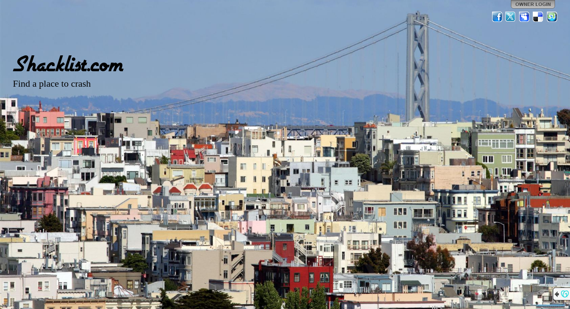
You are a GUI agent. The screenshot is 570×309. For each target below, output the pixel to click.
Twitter (511, 17)
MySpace (525, 17)
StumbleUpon (552, 17)
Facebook (497, 17)
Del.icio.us (538, 17)
